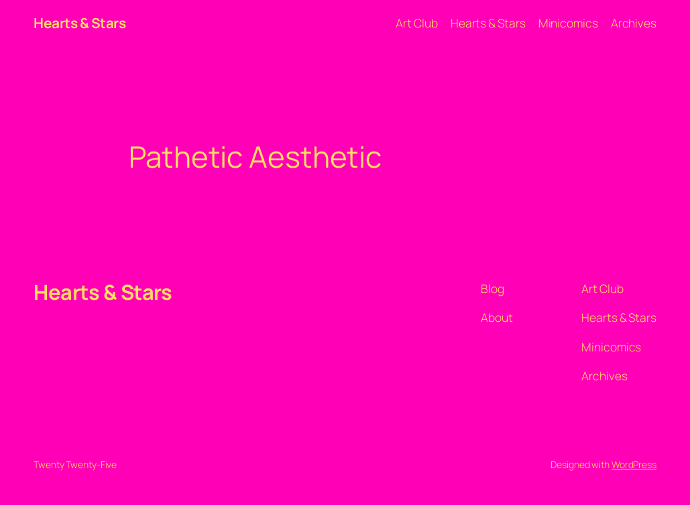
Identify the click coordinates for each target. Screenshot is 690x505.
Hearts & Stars (79, 22)
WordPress (634, 464)
